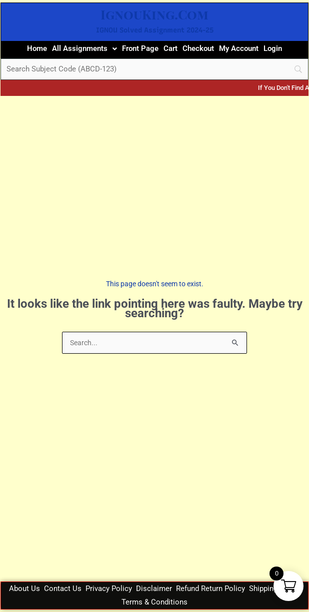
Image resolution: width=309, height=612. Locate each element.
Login (273, 48)
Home (37, 48)
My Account (238, 48)
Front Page (140, 48)
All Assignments (84, 48)
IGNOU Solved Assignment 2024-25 (155, 30)
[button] (85, 48)
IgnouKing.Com (154, 14)
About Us (24, 588)
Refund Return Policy (210, 588)
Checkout (198, 48)
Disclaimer (154, 588)
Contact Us (63, 588)
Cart (171, 48)
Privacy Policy (109, 588)
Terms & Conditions (155, 602)
